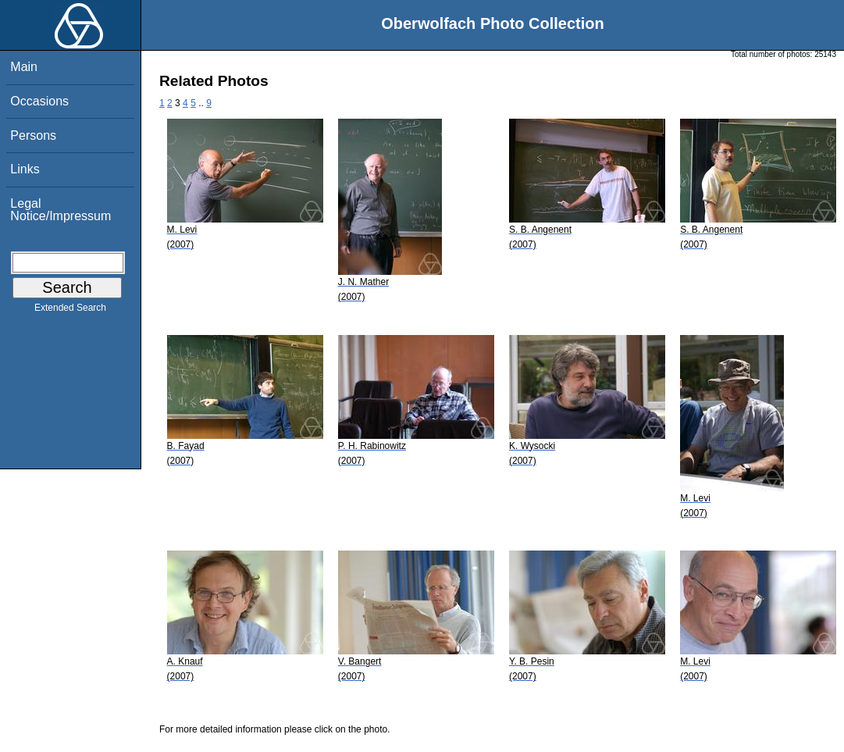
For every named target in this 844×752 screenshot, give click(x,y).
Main (23, 66)
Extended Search (70, 310)
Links (24, 169)
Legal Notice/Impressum (60, 210)
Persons (33, 135)
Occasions (39, 101)
